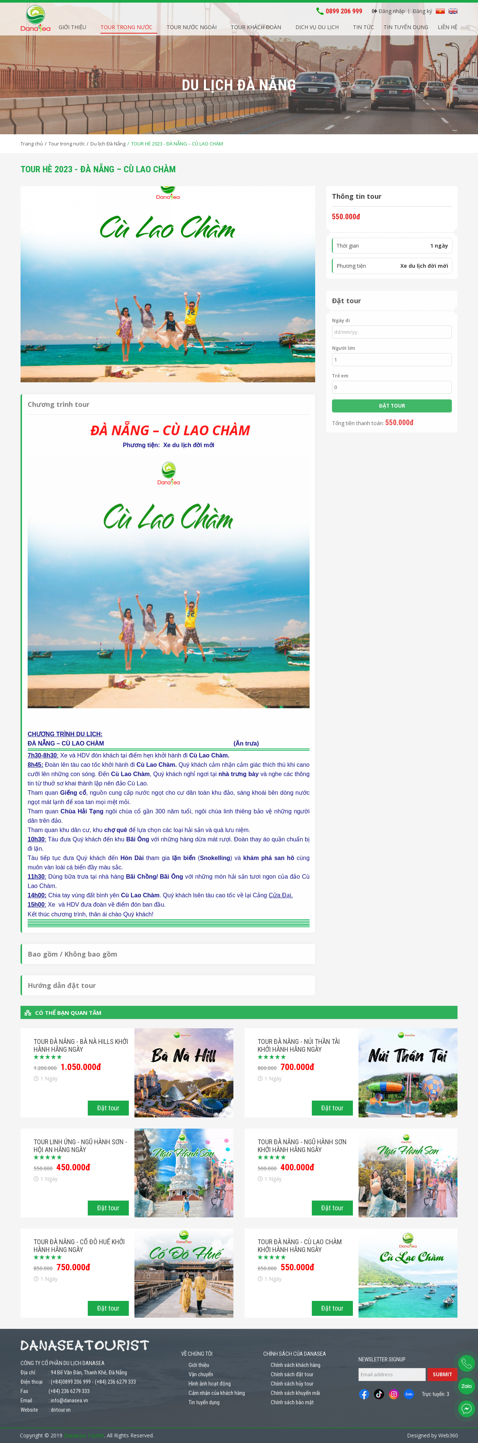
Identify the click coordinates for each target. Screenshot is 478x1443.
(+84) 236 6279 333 (115, 1381)
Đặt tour (108, 1108)
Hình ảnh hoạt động (210, 1383)
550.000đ (297, 1267)
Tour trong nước (126, 25)
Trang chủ (32, 143)
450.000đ (73, 1167)
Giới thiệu (72, 25)
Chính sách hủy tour (292, 1383)
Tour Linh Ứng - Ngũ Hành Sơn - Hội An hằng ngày (80, 1146)
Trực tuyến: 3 (435, 1394)
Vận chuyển (201, 1374)
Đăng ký (422, 9)
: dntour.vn (60, 1409)
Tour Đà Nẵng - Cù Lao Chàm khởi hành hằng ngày (300, 1246)
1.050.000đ (80, 1067)
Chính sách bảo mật (292, 1402)
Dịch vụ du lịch (317, 25)
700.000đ (297, 1067)
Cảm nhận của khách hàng (217, 1393)
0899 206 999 (344, 10)
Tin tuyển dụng (406, 25)
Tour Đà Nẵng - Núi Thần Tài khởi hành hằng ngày (299, 1045)
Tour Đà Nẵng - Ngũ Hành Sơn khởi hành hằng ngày (302, 1146)
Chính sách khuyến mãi (295, 1393)
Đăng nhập (388, 9)
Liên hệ (447, 25)
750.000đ (73, 1267)
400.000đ (297, 1167)
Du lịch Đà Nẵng (107, 143)
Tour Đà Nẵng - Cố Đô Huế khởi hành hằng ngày (79, 1246)
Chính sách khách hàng (295, 1365)
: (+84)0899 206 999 (70, 1381)
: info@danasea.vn (68, 1400)
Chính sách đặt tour (292, 1374)
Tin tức (363, 25)
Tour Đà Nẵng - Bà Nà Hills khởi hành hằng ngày (81, 1045)
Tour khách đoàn (256, 25)
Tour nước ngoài (192, 25)
